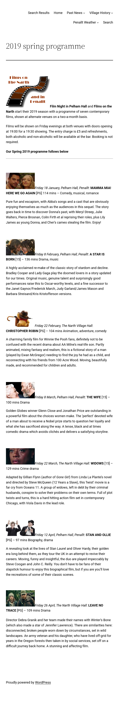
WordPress (43, 682)
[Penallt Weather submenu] (98, 23)
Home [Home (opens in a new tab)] (58, 13)
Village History (99, 13)
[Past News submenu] (84, 13)
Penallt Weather (84, 22)
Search (108, 22)
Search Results (38, 13)
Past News (74, 13)
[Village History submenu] (112, 13)
